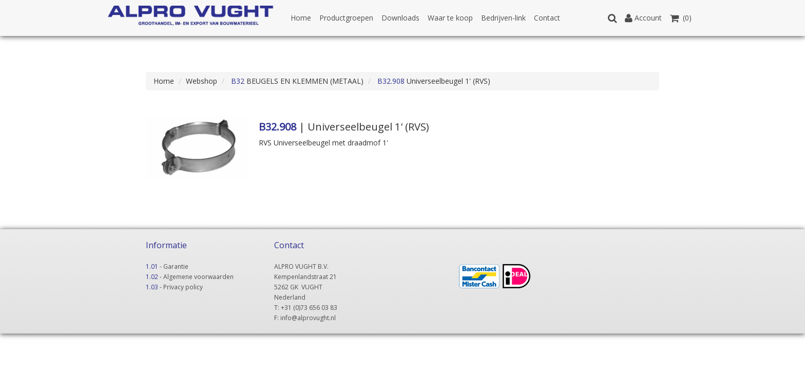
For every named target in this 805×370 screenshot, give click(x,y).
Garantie (175, 266)
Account (643, 18)
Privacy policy (183, 287)
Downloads (400, 18)
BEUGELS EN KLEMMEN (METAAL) (296, 81)
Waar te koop (450, 18)
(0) (681, 18)
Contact (547, 18)
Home (301, 18)
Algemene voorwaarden (198, 276)
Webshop (201, 81)
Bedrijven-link (503, 18)
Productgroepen (346, 18)
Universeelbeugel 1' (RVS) (432, 81)
